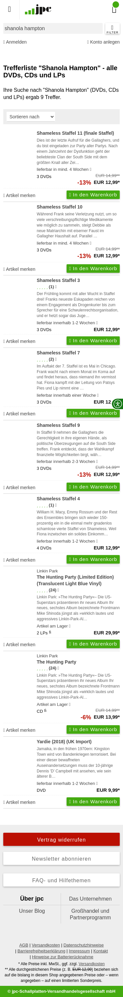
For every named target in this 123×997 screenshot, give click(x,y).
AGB (23, 945)
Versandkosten (46, 945)
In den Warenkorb (93, 194)
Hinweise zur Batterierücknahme (62, 956)
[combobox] (53, 28)
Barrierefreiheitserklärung (41, 950)
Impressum (79, 950)
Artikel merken (19, 195)
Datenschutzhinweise (83, 945)
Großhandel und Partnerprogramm (90, 914)
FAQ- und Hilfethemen (61, 880)
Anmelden (15, 42)
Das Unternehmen (90, 899)
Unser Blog (32, 911)
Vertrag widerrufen (61, 840)
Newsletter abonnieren (61, 859)
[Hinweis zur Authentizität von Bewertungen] (56, 287)
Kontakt (100, 950)
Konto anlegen (103, 42)
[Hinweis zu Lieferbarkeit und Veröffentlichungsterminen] (91, 169)
